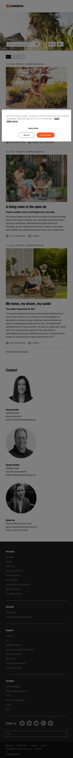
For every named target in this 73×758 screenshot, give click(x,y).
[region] (36, 126)
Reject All (27, 135)
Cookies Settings (33, 128)
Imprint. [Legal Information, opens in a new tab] (15, 121)
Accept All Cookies (45, 135)
